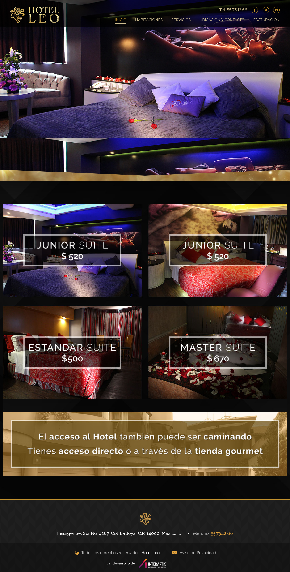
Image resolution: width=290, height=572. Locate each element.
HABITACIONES (149, 19)
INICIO (120, 19)
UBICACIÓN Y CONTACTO (221, 19)
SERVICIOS (181, 19)
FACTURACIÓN (266, 19)
